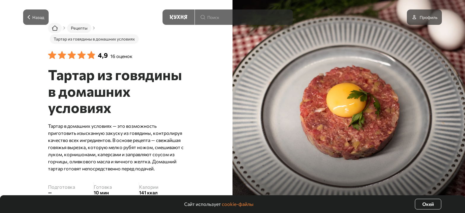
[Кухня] (179, 17)
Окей (428, 204)
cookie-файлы (238, 204)
